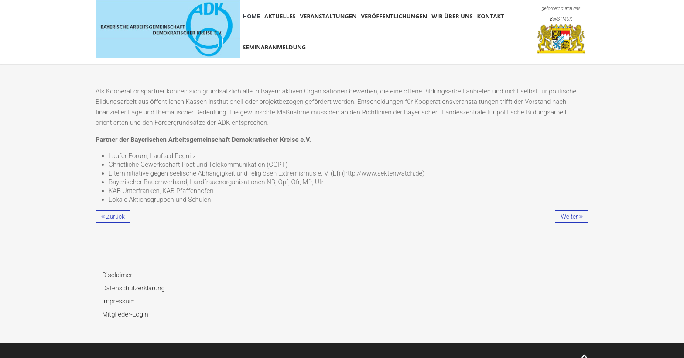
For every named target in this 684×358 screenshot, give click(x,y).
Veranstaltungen (328, 16)
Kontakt (490, 16)
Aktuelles (279, 16)
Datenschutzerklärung (133, 288)
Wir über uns (451, 16)
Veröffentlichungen (394, 16)
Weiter (572, 216)
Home (251, 16)
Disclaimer (117, 275)
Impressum (118, 301)
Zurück (113, 216)
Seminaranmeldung (274, 47)
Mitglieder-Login (125, 314)
